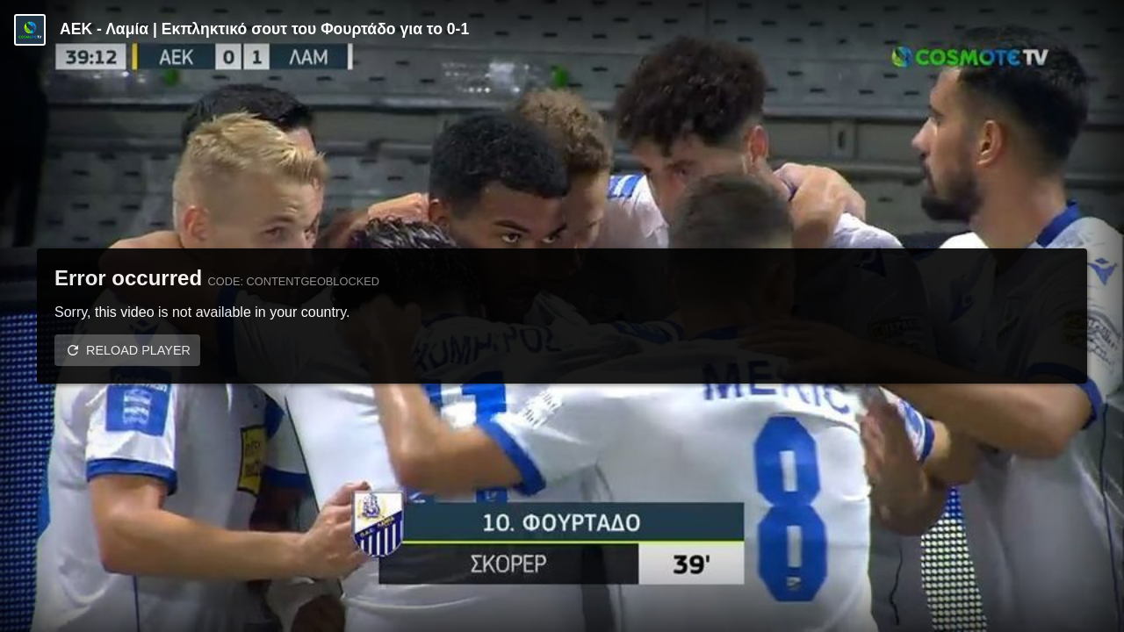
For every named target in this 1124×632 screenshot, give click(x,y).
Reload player (138, 350)
